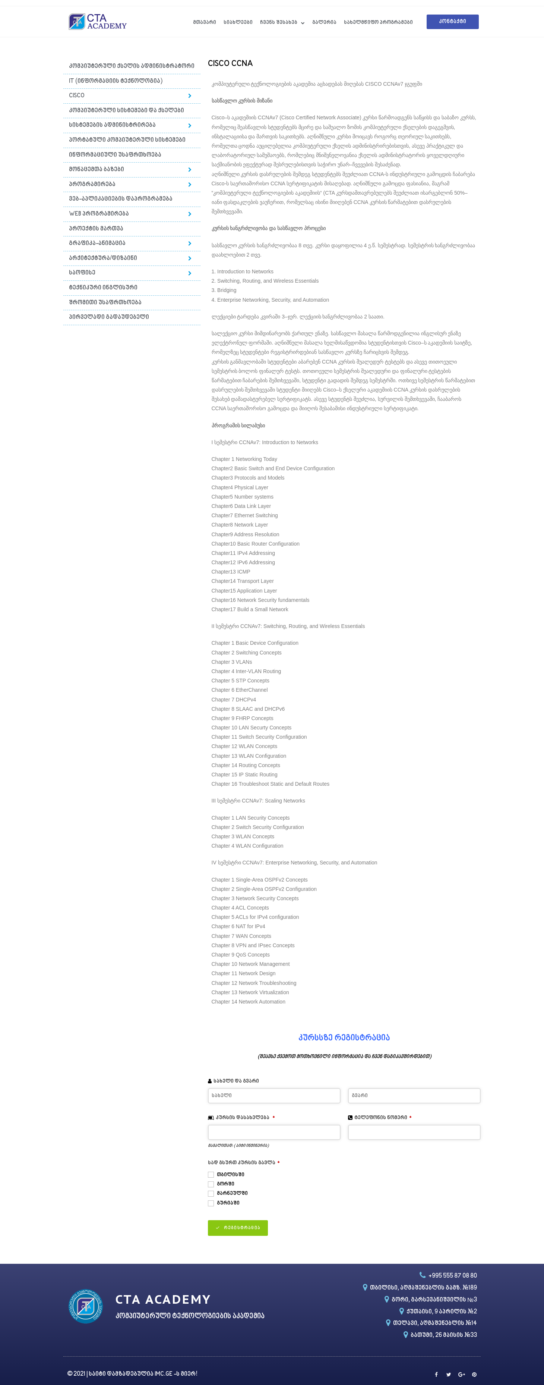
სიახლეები (238, 22)
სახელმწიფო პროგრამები (378, 22)
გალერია (324, 22)
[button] (453, 22)
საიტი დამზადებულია (122, 1374)
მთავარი (204, 22)
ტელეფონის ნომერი (383, 1118)
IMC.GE (164, 1374)
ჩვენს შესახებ (282, 23)
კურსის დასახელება (245, 1118)
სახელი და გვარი (236, 1081)
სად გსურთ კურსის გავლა (244, 1163)
